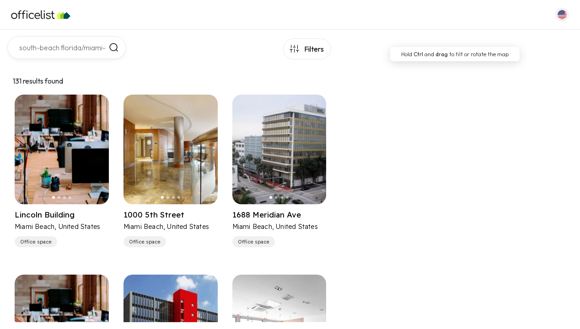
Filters (314, 48)
